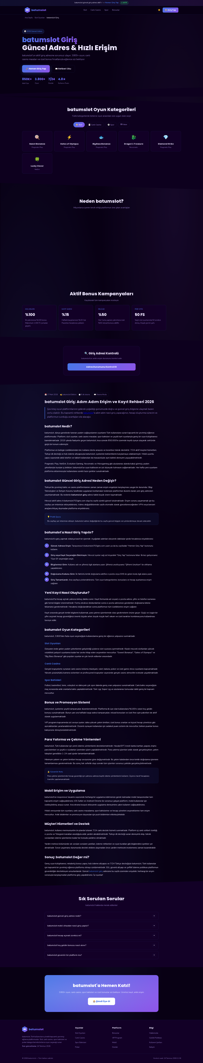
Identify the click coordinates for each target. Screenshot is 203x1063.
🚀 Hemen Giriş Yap (36, 68)
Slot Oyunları (40, 18)
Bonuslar (116, 10)
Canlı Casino (96, 10)
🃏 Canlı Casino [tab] (94, 125)
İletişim (152, 1047)
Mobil (114, 1042)
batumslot (88, 413)
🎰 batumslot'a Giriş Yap (155, 61)
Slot (85, 10)
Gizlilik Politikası (155, 1038)
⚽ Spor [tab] (111, 125)
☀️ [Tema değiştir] (159, 10)
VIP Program (117, 1038)
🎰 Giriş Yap (170, 10)
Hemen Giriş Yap (112, 2)
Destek (115, 1047)
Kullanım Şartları (155, 1042)
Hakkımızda (153, 1033)
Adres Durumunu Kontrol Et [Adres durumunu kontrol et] (101, 367)
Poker (77, 1047)
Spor (106, 10)
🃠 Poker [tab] (124, 124)
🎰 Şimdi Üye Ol (101, 1001)
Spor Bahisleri (80, 1042)
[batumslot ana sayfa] (35, 10)
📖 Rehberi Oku (63, 68)
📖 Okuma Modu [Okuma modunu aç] (100, 395)
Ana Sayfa (29, 18)
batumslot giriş (96, 871)
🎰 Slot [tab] (78, 125)
